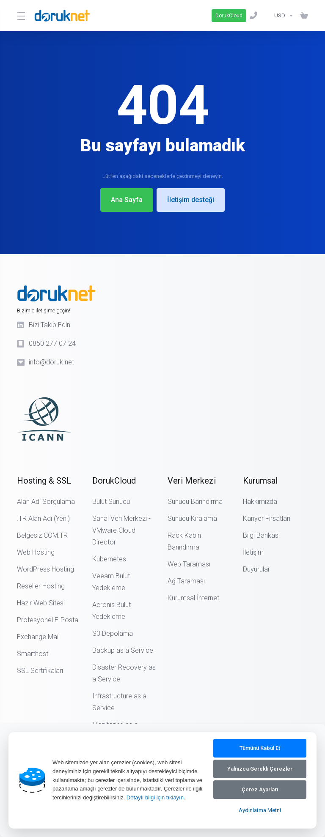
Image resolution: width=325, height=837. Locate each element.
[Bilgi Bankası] (267, 15)
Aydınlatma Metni (260, 810)
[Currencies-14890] (284, 15)
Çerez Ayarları (260, 789)
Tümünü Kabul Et (260, 748)
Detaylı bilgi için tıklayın (155, 797)
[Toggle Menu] (21, 15)
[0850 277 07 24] (255, 15)
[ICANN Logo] (72, 408)
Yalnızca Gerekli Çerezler (259, 769)
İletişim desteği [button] (190, 200)
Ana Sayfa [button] (127, 200)
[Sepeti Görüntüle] (302, 15)
